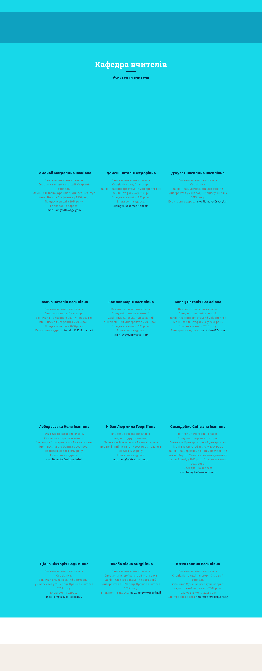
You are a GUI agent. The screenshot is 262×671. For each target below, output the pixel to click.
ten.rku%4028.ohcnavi (78, 330)
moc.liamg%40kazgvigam (64, 210)
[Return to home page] (43, 27)
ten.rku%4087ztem (212, 330)
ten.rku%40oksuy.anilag (212, 597)
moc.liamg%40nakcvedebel (64, 459)
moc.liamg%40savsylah (212, 201)
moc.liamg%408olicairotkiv (64, 597)
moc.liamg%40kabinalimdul (130, 459)
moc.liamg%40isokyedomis (198, 472)
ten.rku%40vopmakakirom (131, 335)
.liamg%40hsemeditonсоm (131, 206)
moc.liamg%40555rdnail (145, 592)
